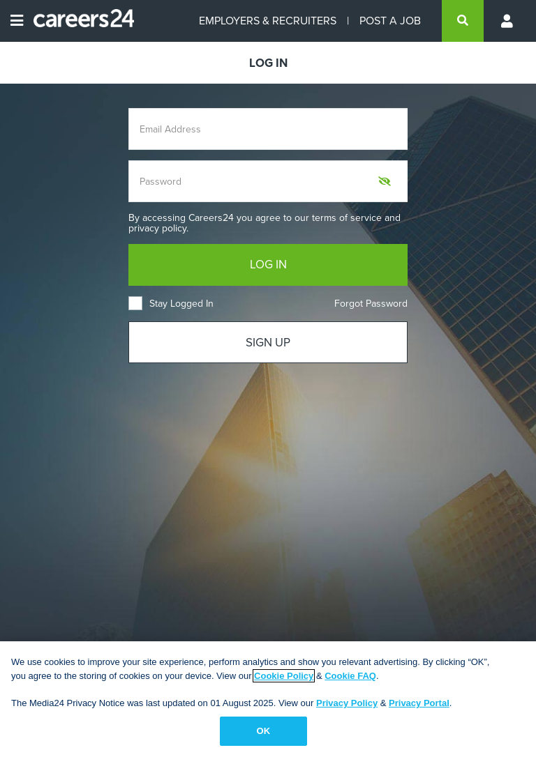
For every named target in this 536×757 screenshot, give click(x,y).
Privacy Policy (347, 703)
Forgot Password (371, 303)
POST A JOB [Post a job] (390, 21)
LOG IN (268, 264)
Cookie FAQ (350, 676)
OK (264, 731)
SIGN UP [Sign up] (268, 342)
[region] (268, 699)
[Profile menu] (508, 20)
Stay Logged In (171, 303)
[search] (463, 21)
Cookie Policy (283, 676)
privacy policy (157, 228)
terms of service (347, 218)
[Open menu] (16, 21)
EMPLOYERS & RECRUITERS (267, 21)
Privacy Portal (419, 703)
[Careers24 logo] (78, 21)
